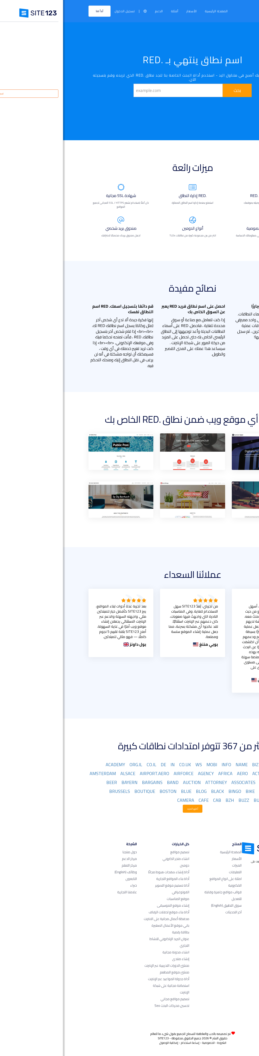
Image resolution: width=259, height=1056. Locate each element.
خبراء (70, 885)
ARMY (229, 782)
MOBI (148, 764)
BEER (48, 782)
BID (199, 791)
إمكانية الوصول (105, 1042)
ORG (204, 764)
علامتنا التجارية (64, 892)
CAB (154, 800)
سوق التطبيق (163, 905)
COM (230, 764)
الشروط (158, 1042)
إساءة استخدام (127, 1042)
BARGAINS (89, 782)
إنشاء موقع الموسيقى (110, 905)
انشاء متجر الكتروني (112, 858)
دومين (121, 865)
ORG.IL (72, 764)
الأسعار (128, 11)
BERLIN (227, 791)
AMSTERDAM (40, 773)
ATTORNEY (153, 782)
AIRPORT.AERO (91, 773)
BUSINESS (200, 800)
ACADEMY (52, 764)
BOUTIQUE (81, 791)
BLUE (123, 791)
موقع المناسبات (115, 899)
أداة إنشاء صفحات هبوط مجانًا (105, 872)
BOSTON (105, 791)
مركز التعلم (66, 865)
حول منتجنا (66, 852)
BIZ (192, 764)
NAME (179, 764)
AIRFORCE (120, 773)
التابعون (68, 878)
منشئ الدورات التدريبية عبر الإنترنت (103, 965)
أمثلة (111, 11)
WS (135, 764)
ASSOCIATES (180, 782)
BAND (109, 782)
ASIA (201, 782)
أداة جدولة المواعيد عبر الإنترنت (105, 979)
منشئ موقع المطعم (111, 972)
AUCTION (129, 782)
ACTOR (196, 773)
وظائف (62, 872)
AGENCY (143, 773)
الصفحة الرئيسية (153, 11)
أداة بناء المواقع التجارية (109, 878)
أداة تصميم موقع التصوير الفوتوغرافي (109, 888)
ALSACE (64, 773)
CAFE (141, 800)
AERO (179, 773)
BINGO (171, 791)
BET (212, 791)
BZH (166, 800)
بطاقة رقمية (117, 932)
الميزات (174, 865)
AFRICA (162, 773)
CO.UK (122, 764)
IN (109, 764)
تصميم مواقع (116, 852)
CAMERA (122, 800)
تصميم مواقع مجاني (111, 999)
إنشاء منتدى (117, 959)
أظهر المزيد (129, 808)
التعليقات (172, 872)
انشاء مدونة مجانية (112, 952)
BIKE (187, 791)
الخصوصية (145, 1042)
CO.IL (88, 764)
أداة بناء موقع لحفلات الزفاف (106, 912)
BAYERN (66, 782)
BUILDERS (225, 800)
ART (214, 782)
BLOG (138, 791)
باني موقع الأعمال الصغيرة (107, 925)
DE (100, 764)
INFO (163, 764)
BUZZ (180, 800)
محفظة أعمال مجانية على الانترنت (103, 919)
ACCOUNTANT (221, 773)
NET (217, 764)
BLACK (154, 791)
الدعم (96, 11)
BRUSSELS (56, 791)
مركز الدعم (66, 858)
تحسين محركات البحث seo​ (108, 1005)
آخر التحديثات (170, 912)
